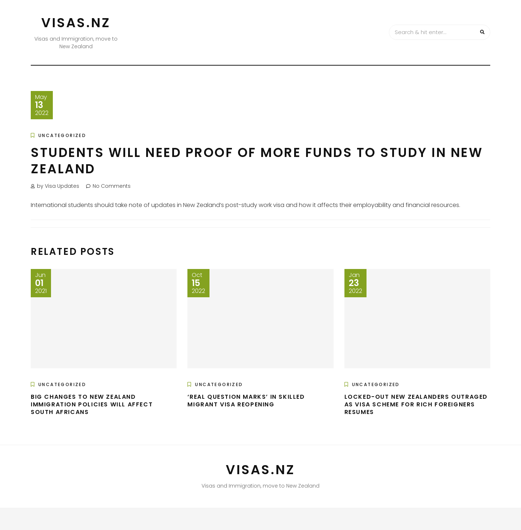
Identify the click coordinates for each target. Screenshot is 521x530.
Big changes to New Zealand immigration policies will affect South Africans (92, 404)
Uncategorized (62, 135)
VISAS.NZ (76, 22)
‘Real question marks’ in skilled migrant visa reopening (246, 401)
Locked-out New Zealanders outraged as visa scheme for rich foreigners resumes (416, 404)
